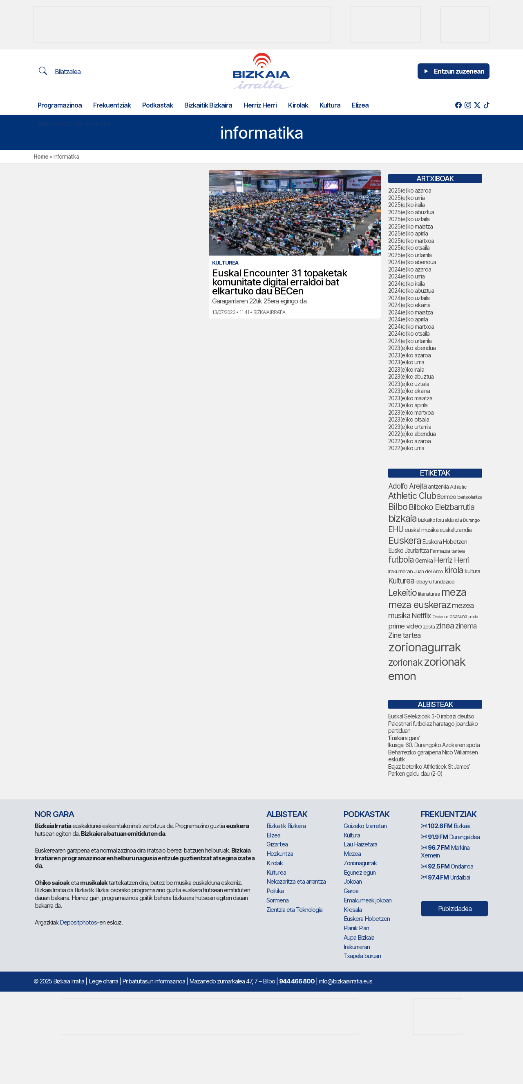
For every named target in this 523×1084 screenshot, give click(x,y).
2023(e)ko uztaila (408, 383)
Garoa (351, 891)
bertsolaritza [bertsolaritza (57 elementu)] (469, 497)
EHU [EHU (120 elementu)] (395, 529)
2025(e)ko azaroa (409, 190)
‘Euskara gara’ (404, 737)
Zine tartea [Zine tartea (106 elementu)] (404, 635)
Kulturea (276, 872)
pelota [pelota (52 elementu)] (473, 616)
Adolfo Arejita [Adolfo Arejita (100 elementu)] (407, 486)
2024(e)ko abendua (412, 261)
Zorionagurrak (360, 863)
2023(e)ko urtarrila (409, 426)
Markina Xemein (445, 851)
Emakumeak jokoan (367, 900)
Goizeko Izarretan (365, 826)
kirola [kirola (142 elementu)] (453, 570)
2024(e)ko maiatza (410, 312)
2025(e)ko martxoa (411, 240)
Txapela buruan (362, 956)
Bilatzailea (59, 71)
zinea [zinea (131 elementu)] (445, 626)
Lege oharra (103, 981)
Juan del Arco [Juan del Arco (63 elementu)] (428, 571)
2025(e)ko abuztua (411, 212)
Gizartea (277, 844)
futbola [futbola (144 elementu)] (401, 559)
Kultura (330, 105)
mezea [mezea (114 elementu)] (463, 605)
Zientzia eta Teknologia (294, 909)
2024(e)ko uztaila (408, 297)
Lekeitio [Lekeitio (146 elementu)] (402, 593)
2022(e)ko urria (406, 447)
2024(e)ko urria (406, 276)
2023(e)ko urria (406, 362)
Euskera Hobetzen (367, 918)
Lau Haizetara (360, 844)
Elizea (360, 105)
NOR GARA (54, 814)
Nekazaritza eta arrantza (74, 123)
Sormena (277, 900)
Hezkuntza (279, 853)
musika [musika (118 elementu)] (399, 615)
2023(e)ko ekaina (409, 390)
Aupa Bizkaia (359, 937)
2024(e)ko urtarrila (409, 340)
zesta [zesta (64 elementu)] (429, 627)
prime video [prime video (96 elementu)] (405, 626)
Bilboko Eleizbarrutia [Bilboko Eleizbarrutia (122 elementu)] (441, 507)
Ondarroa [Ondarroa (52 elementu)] (440, 616)
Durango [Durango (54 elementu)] (471, 520)
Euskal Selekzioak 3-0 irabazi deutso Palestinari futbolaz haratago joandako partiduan (433, 723)
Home (41, 156)
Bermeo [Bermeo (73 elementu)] (446, 496)
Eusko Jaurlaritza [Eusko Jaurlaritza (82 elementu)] (408, 550)
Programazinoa (60, 105)
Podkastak (157, 105)
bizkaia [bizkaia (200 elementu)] (402, 518)
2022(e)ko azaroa (409, 441)
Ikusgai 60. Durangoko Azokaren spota (434, 744)
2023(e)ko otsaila (408, 419)
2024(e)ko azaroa (409, 269)
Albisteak (286, 814)
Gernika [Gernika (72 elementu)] (424, 560)
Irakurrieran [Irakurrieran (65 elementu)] (400, 571)
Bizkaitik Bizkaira (208, 105)
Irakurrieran (357, 947)
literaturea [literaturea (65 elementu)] (429, 593)
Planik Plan (356, 928)
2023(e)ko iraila (406, 369)
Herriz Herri (260, 105)
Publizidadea (455, 908)
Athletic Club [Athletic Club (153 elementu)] (412, 495)
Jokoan (353, 881)
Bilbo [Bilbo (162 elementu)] (397, 506)
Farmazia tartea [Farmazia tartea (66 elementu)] (447, 551)
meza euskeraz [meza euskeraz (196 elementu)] (419, 604)
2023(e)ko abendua (412, 347)
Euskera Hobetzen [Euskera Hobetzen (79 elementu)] (444, 541)
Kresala (353, 909)
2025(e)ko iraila (406, 204)
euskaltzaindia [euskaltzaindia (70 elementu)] (456, 530)
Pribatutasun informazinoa (153, 981)
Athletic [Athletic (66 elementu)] (458, 486)
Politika (275, 891)
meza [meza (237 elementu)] (453, 592)
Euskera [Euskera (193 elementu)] (404, 540)
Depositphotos (78, 922)
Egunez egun (359, 872)
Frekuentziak (112, 105)
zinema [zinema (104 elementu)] (465, 626)
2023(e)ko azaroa (409, 355)
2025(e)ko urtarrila (409, 254)
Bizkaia (445, 826)
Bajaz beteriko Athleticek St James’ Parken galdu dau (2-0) (429, 770)
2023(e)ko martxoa (411, 412)
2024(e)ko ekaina (409, 304)
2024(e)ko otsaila (408, 333)
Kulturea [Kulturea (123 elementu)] (401, 581)
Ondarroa (447, 866)
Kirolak (298, 105)
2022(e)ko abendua (412, 433)
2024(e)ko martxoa (411, 326)
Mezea (352, 853)
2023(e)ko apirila (407, 405)
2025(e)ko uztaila (408, 218)
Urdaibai (445, 877)
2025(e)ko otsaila (408, 247)
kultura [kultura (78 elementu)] (472, 571)
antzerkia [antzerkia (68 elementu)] (438, 486)
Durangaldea (450, 837)
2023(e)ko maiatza (410, 398)
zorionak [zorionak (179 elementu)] (405, 662)
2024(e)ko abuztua (411, 290)
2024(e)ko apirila (408, 319)
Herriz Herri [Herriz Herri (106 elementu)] (451, 560)
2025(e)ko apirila (408, 233)
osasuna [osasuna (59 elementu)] (458, 616)
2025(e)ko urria (406, 197)
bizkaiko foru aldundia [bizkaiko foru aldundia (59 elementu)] (440, 520)
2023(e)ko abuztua (411, 376)
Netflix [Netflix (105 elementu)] (421, 615)
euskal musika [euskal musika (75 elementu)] (421, 529)
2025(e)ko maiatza (410, 226)
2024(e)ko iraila (406, 283)
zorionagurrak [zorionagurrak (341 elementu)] (424, 647)
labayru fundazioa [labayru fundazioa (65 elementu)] (435, 581)
